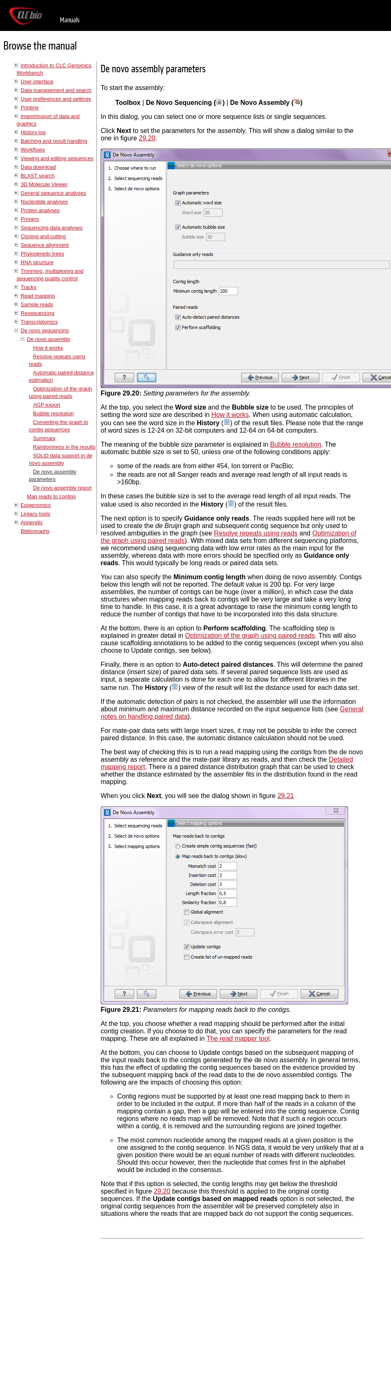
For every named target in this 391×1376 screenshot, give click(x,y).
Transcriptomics (39, 322)
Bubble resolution (53, 413)
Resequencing (37, 313)
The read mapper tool (237, 1038)
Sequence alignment (45, 245)
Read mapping (38, 296)
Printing (29, 107)
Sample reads (37, 304)
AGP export (46, 405)
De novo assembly (48, 339)
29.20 (147, 138)
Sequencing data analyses (51, 228)
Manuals (70, 20)
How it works (48, 348)
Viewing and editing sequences (57, 158)
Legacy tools (35, 514)
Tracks (28, 287)
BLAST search (37, 176)
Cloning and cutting (43, 236)
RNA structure (37, 262)
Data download (38, 167)
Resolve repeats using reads (256, 533)
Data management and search (56, 90)
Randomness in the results (64, 447)
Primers (30, 219)
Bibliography (35, 531)
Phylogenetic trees (42, 254)
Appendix (31, 522)
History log (33, 132)
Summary (44, 438)
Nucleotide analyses (44, 202)
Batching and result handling (54, 141)
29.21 (286, 795)
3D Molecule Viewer (44, 184)
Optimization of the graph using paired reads (250, 635)
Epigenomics (36, 505)
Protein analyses (40, 210)
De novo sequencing (45, 330)
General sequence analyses (53, 193)
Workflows (33, 150)
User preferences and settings (56, 99)
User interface (37, 81)
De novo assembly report (62, 488)
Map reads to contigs (51, 496)
